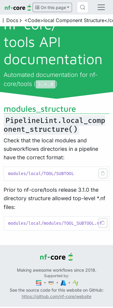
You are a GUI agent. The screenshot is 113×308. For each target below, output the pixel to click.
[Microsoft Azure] (64, 282)
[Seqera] (39, 282)
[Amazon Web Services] (51, 282)
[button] (103, 173)
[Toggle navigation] (101, 7)
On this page (50, 7)
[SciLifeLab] (75, 282)
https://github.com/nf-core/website (56, 296)
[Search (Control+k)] (82, 7)
